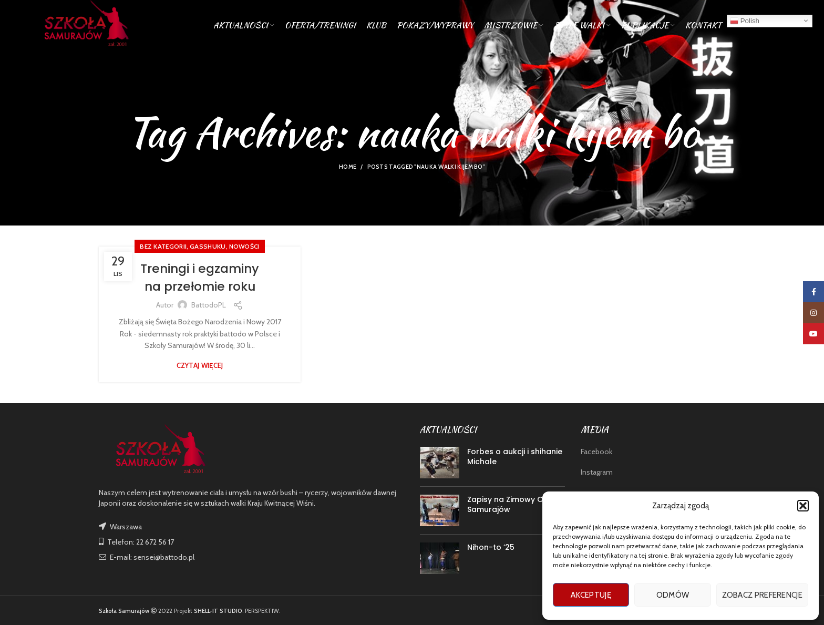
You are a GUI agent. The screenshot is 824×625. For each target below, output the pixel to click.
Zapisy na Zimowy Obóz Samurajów (512, 504)
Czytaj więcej (200, 365)
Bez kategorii (163, 246)
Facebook (596, 451)
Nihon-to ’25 (490, 547)
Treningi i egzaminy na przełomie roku (199, 277)
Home (347, 166)
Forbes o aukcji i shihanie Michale (514, 456)
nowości (244, 246)
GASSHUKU (207, 246)
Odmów (672, 595)
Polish (744, 23)
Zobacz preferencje (762, 595)
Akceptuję (591, 595)
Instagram (597, 472)
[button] (803, 505)
